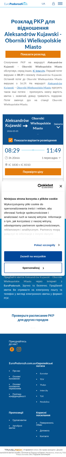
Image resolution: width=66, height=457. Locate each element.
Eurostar (44, 373)
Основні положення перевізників (15, 386)
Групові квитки (19, 420)
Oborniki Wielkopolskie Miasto (34, 87)
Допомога (44, 430)
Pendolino (44, 401)
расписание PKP (41, 315)
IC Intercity (39, 70)
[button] (44, 3)
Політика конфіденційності (17, 395)
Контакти (44, 436)
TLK (42, 396)
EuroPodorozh (12, 285)
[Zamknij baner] (60, 186)
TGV (42, 379)
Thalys (43, 384)
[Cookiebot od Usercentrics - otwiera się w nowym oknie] (39, 186)
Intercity (44, 390)
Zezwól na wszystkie (33, 256)
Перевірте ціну (33, 171)
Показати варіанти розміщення (35, 140)
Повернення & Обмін (45, 423)
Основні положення (14, 377)
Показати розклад (33, 54)
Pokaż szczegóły (44, 245)
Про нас (16, 371)
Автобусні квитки (15, 426)
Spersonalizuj (33, 267)
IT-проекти (27, 450)
